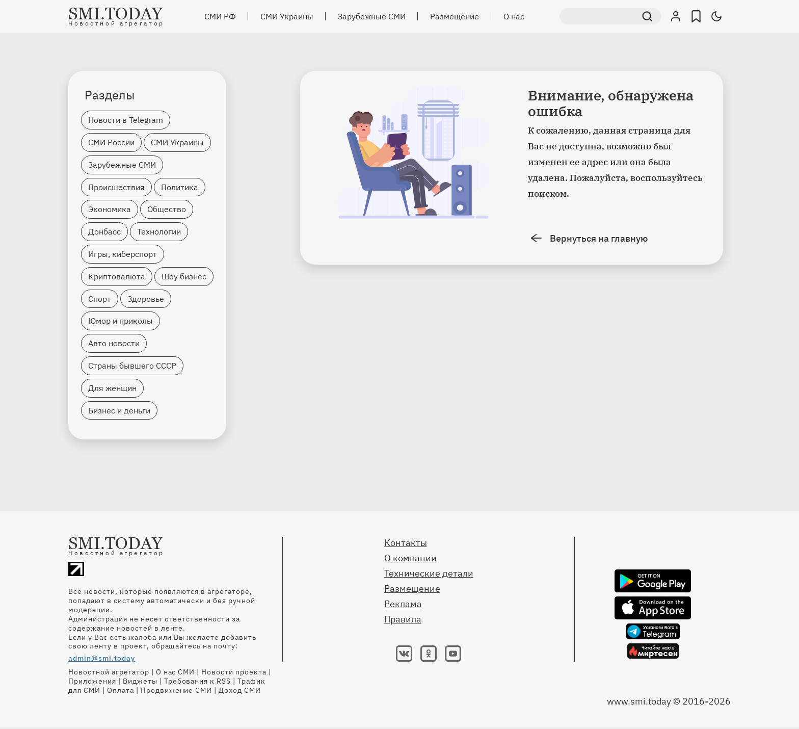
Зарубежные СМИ (372, 16)
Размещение (454, 16)
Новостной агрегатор (108, 671)
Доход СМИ (240, 690)
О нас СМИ (175, 671)
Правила (402, 619)
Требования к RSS (197, 681)
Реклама (403, 604)
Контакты (405, 543)
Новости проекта (234, 671)
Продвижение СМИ (176, 690)
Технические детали (428, 573)
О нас (513, 16)
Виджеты (140, 681)
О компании (410, 558)
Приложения (92, 681)
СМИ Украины (286, 16)
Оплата (120, 690)
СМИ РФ (220, 16)
